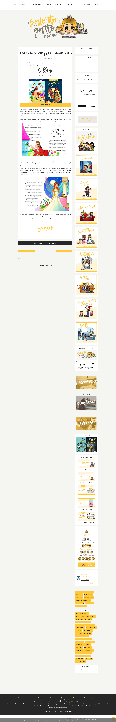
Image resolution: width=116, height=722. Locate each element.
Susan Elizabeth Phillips (82, 638)
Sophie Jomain (86, 623)
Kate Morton (87, 657)
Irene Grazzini (79, 640)
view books (92, 585)
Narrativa (87, 599)
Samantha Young (80, 663)
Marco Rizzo (79, 649)
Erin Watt (78, 623)
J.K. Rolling (79, 632)
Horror (78, 599)
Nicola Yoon (87, 649)
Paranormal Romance (82, 602)
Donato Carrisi (80, 618)
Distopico (87, 593)
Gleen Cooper (79, 654)
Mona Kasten (88, 621)
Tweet (33, 245)
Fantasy (86, 596)
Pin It (49, 245)
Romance (78, 604)
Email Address (82, 98)
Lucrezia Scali (80, 646)
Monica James (88, 660)
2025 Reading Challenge (85, 576)
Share (39, 245)
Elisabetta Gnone (90, 618)
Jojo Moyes (79, 657)
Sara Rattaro (87, 635)
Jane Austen (88, 654)
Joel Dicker (88, 640)
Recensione (49, 51)
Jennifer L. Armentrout (82, 615)
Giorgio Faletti (89, 652)
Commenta (56, 245)
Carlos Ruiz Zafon (91, 629)
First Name (80, 102)
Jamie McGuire (79, 621)
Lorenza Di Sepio (89, 643)
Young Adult (79, 607)
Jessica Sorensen (87, 632)
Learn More (86, 720)
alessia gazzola (80, 629)
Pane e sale (41, 51)
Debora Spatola (80, 626)
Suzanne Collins (90, 626)
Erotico (78, 596)
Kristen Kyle (79, 635)
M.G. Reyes (87, 646)
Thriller (87, 604)
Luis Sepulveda (80, 660)
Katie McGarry (80, 643)
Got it (94, 720)
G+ (44, 245)
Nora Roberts (79, 652)
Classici (78, 593)
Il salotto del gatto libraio (87, 578)
